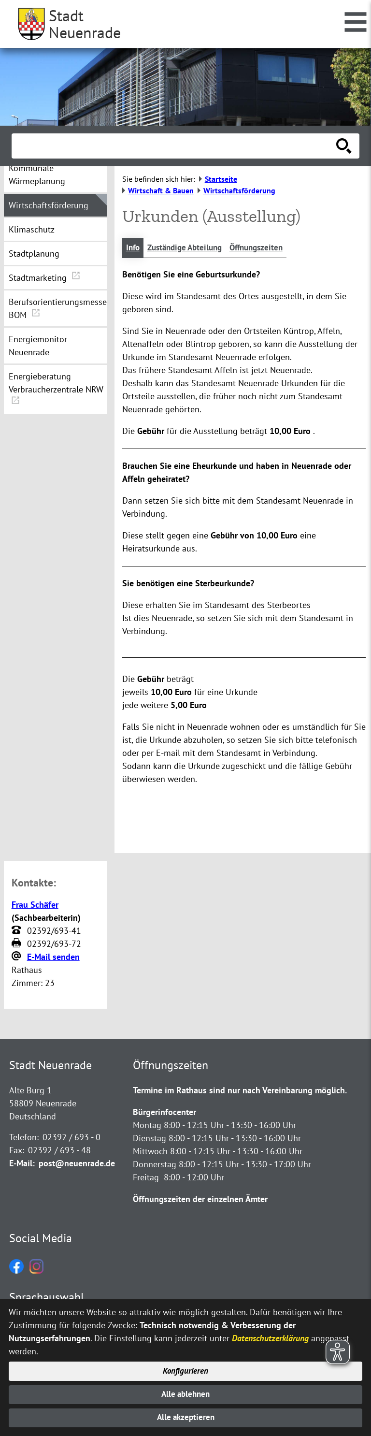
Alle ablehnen (186, 1392)
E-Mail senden (53, 957)
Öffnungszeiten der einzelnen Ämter (200, 1199)
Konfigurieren (185, 1368)
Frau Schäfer (35, 905)
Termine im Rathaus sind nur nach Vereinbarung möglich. (240, 1091)
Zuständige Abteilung (189, 248)
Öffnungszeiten (266, 248)
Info (133, 248)
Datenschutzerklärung (270, 1334)
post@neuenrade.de (77, 1164)
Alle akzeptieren (186, 1417)
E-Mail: (22, 1164)
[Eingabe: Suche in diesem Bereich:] (175, 146)
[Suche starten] (344, 146)
